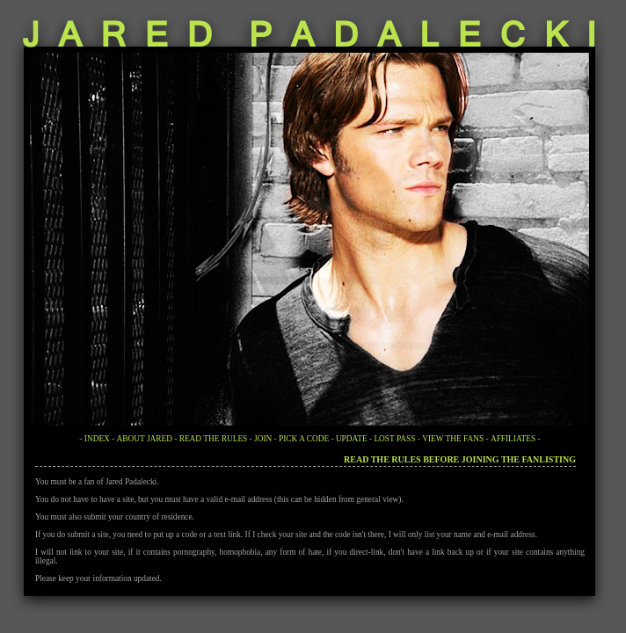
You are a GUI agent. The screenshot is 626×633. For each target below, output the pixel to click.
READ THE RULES (213, 438)
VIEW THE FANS (453, 438)
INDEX (97, 438)
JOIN (263, 438)
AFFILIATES (513, 438)
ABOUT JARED (144, 438)
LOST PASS (394, 438)
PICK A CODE (304, 438)
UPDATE (352, 438)
